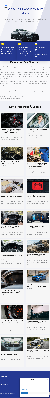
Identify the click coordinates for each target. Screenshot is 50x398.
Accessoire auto (36, 11)
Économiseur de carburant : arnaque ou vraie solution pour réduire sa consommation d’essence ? (37, 165)
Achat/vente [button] (16, 7)
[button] (47, 379)
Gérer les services (24, 389)
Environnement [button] (34, 3)
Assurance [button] (43, 3)
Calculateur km (26, 11)
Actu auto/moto (17, 11)
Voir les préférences (42, 392)
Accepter (24, 392)
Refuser (32, 392)
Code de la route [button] (33, 7)
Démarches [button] (24, 3)
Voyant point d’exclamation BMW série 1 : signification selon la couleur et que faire (12, 255)
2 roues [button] (24, 7)
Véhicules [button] (16, 3)
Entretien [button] (43, 7)
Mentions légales (34, 395)
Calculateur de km (4, 384)
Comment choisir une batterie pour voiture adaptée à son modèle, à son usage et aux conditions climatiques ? (11, 131)
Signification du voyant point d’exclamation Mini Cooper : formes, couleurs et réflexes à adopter (37, 226)
